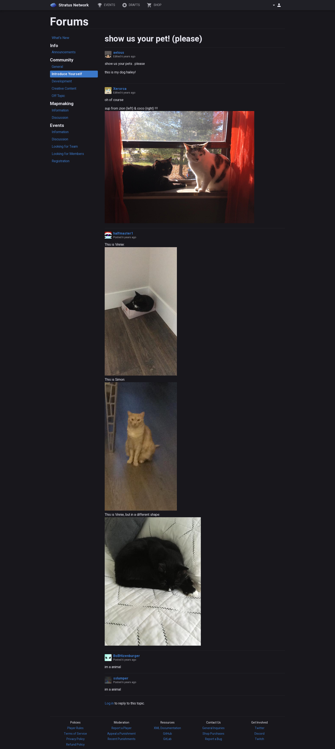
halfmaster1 (123, 233)
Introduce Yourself (67, 74)
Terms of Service (75, 733)
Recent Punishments (121, 739)
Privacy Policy (75, 739)
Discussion (60, 117)
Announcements (64, 52)
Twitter (259, 728)
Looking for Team (65, 146)
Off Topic (58, 95)
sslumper (120, 678)
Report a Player (122, 728)
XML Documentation (167, 728)
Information (60, 110)
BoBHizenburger (126, 656)
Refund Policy (75, 744)
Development (62, 81)
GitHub (167, 733)
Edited (124, 56)
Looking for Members (68, 153)
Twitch (259, 739)
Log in (109, 703)
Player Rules (75, 728)
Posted (124, 237)
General (57, 66)
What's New (60, 37)
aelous (118, 52)
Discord (259, 733)
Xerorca (119, 89)
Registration (60, 161)
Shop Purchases (213, 733)
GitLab (167, 739)
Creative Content (64, 88)
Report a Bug (213, 739)
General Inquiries (213, 728)
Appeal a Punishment (121, 733)
